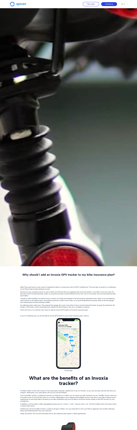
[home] (46, 4)
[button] (123, 4)
